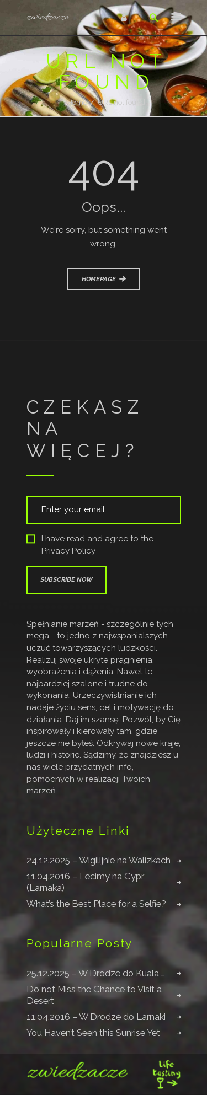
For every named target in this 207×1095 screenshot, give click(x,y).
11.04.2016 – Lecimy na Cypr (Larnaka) (85, 882)
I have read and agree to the (89, 545)
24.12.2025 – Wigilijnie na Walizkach (98, 860)
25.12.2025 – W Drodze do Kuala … (95, 973)
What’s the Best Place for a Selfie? (96, 903)
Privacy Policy (68, 551)
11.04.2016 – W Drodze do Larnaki (96, 1016)
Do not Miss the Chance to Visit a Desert (94, 995)
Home (77, 102)
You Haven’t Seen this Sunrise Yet (93, 1032)
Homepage (99, 279)
